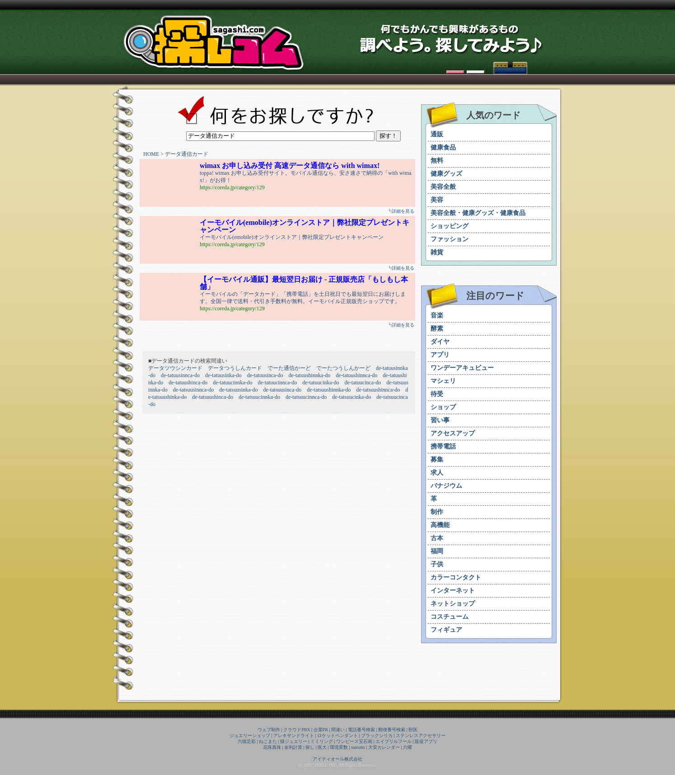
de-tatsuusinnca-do (193, 390)
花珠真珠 (272, 747)
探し (309, 747)
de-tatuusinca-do (265, 375)
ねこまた (268, 741)
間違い (338, 729)
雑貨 (437, 252)
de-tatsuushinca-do (212, 397)
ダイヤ (440, 341)
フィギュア (446, 629)
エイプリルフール (393, 741)
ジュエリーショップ (250, 735)
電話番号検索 (361, 729)
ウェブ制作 (269, 729)
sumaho (358, 747)
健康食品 (443, 147)
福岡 (437, 551)
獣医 (412, 729)
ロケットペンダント (337, 735)
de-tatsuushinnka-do (329, 390)
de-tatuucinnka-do (232, 382)
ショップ (443, 407)
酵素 (437, 328)
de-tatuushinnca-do (356, 375)
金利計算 (293, 747)
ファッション (450, 239)
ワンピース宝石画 (354, 741)
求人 (437, 472)
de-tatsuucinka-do (351, 397)
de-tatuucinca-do (363, 382)
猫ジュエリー (293, 741)
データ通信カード (186, 154)
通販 (437, 134)
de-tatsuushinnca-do (378, 390)
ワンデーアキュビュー (462, 367)
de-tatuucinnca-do (277, 382)
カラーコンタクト (456, 577)
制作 (437, 512)
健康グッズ (446, 173)
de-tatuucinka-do (320, 382)
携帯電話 (443, 446)
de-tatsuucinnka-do (259, 397)
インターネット (453, 590)
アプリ (440, 354)
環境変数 (339, 747)
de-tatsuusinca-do (282, 390)
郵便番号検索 (391, 729)
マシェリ (443, 381)
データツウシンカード (175, 368)
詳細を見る (403, 211)
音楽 (437, 315)
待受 (437, 394)
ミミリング (321, 741)
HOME (151, 154)
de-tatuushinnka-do (310, 375)
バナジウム (446, 485)
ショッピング (450, 226)
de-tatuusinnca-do (180, 375)
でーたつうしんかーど (343, 368)
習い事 (440, 420)
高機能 (440, 525)
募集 (437, 459)
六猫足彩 (247, 741)
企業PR (321, 729)
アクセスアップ (453, 433)
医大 (322, 747)
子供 (437, 564)
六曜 (407, 747)
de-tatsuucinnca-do (306, 397)
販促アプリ (426, 741)
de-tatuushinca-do (188, 382)
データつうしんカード (235, 368)
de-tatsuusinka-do (238, 390)
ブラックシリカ (377, 735)
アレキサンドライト (293, 735)
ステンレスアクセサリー (420, 735)
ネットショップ (453, 603)
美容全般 (443, 186)
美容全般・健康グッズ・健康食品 (478, 213)
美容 (437, 199)
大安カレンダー (384, 747)
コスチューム (450, 616)
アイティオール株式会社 (337, 758)
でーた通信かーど (289, 368)
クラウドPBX (296, 729)
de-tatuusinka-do (223, 375)
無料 (437, 160)
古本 (437, 538)
